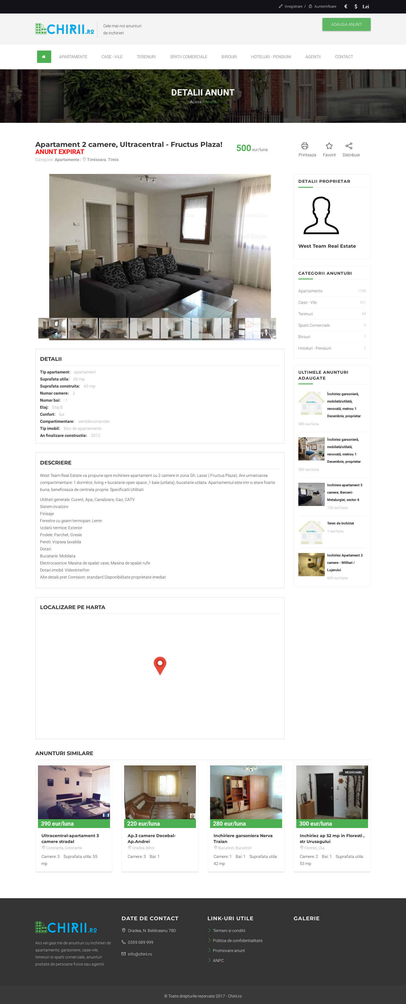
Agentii (313, 56)
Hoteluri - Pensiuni (271, 56)
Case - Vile (112, 56)
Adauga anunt (346, 24)
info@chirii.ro (137, 954)
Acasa (196, 101)
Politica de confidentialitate (234, 940)
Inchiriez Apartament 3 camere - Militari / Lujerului (345, 562)
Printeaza (307, 149)
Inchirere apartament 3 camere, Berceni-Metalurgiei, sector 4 (344, 492)
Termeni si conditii (226, 930)
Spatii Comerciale (188, 56)
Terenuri (146, 56)
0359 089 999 (137, 942)
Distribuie (351, 149)
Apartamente (73, 56)
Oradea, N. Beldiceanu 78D (149, 930)
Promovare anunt (226, 950)
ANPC (215, 960)
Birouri (229, 56)
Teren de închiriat (340, 523)
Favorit (329, 149)
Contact (344, 56)
